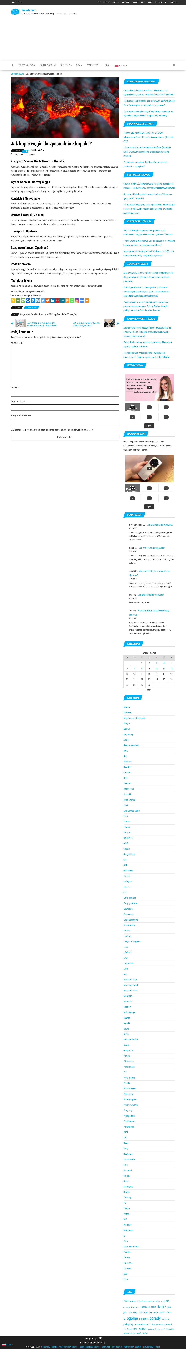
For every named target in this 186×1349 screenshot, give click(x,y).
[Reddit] (47, 300)
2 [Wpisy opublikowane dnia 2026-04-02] (149, 663)
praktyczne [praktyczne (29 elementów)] (166, 1319)
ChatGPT (127, 767)
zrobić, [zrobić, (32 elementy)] (138, 1333)
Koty (143, 2)
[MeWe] (62, 300)
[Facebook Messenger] (33, 300)
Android (126, 729)
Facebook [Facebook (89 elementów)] (145, 1306)
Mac (125, 974)
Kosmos (135, 2)
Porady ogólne (48, 65)
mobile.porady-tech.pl (68, 1346)
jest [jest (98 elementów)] (125, 1312)
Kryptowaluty (129, 925)
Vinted (126, 1214)
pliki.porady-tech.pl (151, 1346)
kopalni (42, 314)
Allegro (126, 723)
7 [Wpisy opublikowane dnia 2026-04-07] (134, 668)
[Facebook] (28, 300)
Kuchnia (126, 930)
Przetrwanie (128, 1121)
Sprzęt (126, 1175)
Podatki (126, 1083)
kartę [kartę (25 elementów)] (130, 1313)
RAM (125, 1132)
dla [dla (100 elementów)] (167, 1301)
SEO (108, 65)
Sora (125, 1164)
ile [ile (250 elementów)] (158, 1306)
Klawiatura (128, 908)
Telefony (127, 1197)
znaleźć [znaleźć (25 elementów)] (132, 1333)
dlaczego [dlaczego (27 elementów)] (126, 1307)
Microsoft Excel (130, 985)
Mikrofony (127, 996)
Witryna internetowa (21, 415)
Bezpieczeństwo (131, 745)
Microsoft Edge (130, 979)
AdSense (127, 712)
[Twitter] (43, 300)
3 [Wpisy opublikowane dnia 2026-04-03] (156, 663)
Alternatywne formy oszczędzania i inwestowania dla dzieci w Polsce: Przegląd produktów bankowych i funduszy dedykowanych (147, 332)
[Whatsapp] (72, 300)
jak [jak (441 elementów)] (164, 1306)
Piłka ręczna (129, 1066)
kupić (49, 313)
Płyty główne (129, 1077)
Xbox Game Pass (131, 1246)
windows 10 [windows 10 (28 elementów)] (152, 1329)
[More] (87, 300)
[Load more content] (149, 425)
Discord (126, 783)
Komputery (93, 65)
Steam (126, 1181)
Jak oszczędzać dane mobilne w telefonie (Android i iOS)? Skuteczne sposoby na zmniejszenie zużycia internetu (147, 151)
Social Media (129, 1159)
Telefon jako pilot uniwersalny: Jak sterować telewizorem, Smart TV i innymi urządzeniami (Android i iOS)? (148, 137)
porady (65, 313)
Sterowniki (128, 1186)
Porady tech (17, 2)
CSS (125, 778)
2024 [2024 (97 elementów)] (126, 1301)
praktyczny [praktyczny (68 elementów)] (128, 1324)
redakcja (39, 150)
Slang (125, 1148)
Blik (125, 756)
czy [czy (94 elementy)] (163, 1301)
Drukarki (127, 794)
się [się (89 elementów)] (153, 1324)
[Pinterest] (57, 300)
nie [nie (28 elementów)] (124, 1319)
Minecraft (127, 1001)
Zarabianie (128, 1263)
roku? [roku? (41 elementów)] (148, 1324)
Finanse (173, 2)
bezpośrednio (26, 314)
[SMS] (23, 300)
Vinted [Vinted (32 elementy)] (129, 1329)
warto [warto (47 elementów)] (135, 1329)
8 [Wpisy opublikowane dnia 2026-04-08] (141, 668)
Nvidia (126, 1045)
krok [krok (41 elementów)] (150, 1312)
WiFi (125, 1219)
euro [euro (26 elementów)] (137, 1307)
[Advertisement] (93, 37)
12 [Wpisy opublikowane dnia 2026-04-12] (171, 668)
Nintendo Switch (130, 1039)
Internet (126, 887)
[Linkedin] (52, 300)
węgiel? (73, 314)
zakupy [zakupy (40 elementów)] (126, 1333)
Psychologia (128, 1126)
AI (165, 2)
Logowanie (128, 963)
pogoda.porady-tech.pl (90, 1346)
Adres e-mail (18, 401)
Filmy (125, 816)
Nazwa (15, 387)
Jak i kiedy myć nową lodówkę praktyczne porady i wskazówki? (42, 324)
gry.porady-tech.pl (49, 1346)
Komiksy (158, 2)
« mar (148, 689)
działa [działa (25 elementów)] (133, 1307)
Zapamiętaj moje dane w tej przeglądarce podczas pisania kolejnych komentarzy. (53, 429)
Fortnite (126, 832)
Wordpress (128, 1230)
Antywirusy (128, 734)
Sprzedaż (127, 1170)
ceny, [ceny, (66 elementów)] (158, 1301)
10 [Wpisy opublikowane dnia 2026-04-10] (157, 668)
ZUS (125, 1273)
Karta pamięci (129, 897)
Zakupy (126, 1257)
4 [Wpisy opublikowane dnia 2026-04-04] (164, 663)
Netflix (126, 1034)
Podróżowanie (129, 1088)
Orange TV (128, 1050)
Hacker (126, 876)
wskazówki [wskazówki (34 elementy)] (170, 1329)
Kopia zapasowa (130, 919)
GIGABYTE (128, 838)
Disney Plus (128, 788)
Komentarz (17, 342)
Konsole (115, 2)
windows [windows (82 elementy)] (142, 1328)
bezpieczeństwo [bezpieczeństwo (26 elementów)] (149, 1301)
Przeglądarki (129, 1115)
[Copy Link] (13, 300)
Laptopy (127, 936)
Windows (127, 1224)
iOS (124, 892)
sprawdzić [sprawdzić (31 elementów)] (159, 1325)
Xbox (125, 1241)
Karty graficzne (130, 903)
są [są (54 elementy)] (124, 1329)
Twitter (126, 1208)
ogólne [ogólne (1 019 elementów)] (132, 1318)
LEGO (125, 947)
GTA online (128, 870)
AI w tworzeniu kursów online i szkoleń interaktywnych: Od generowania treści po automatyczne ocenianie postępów (148, 277)
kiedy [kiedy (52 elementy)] (135, 1312)
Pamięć (126, 1056)
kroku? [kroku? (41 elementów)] (156, 1312)
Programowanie (130, 1105)
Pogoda (125, 2)
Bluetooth (127, 761)
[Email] (18, 300)
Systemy (66, 65)
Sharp (126, 1143)
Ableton (126, 707)
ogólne (57, 314)
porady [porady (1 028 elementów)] (155, 1318)
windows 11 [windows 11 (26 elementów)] (161, 1329)
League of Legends (132, 941)
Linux (125, 957)
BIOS (125, 750)
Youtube (127, 1252)
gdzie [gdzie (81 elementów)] (153, 1307)
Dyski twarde (129, 799)
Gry (99, 2)
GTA (125, 865)
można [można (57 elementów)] (169, 1312)
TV (124, 1203)
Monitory (127, 1006)
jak (35, 313)
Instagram (127, 881)
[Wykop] (38, 300)
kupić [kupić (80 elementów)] (162, 1312)
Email (125, 805)
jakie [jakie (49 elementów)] (169, 1307)
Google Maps (129, 854)
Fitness (126, 827)
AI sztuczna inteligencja (134, 718)
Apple (126, 739)
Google (126, 848)
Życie (125, 1279)
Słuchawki (127, 1154)
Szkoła (126, 1192)
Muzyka (126, 1017)
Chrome (126, 772)
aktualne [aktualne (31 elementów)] (133, 1301)
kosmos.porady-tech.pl (112, 1346)
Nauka (126, 1028)
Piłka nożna (128, 1061)
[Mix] (67, 300)
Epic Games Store (131, 810)
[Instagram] (77, 300)
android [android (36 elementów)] (140, 1301)
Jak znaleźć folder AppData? (160, 524)
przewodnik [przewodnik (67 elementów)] (140, 1324)
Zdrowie (127, 1268)
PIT (125, 1072)
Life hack (127, 952)
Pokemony (128, 1094)
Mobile (106, 2)
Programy (127, 1110)
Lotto (125, 968)
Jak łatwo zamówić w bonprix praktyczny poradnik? (86, 324)
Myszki (126, 1023)
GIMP (125, 843)
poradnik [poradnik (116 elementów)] (143, 1318)
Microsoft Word (130, 990)
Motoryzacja (129, 1012)
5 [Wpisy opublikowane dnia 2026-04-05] (171, 663)
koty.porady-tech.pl (132, 1346)
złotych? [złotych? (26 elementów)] (145, 1333)
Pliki (150, 2)
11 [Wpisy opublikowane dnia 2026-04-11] (164, 668)
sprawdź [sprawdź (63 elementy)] (168, 1324)
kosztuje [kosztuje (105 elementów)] (143, 1312)
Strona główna (27, 65)
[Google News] (82, 300)
